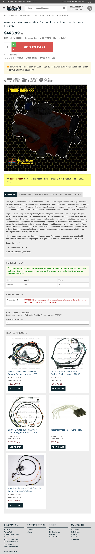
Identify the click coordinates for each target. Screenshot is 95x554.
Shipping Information (11, 534)
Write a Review (31, 57)
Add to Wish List (47, 57)
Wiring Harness (25, 15)
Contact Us (20, 2)
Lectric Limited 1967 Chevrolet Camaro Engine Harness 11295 (22, 372)
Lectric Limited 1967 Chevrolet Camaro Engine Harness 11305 (22, 431)
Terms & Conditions (11, 547)
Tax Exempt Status (10, 537)
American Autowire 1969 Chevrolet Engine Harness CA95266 (25, 489)
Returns (29, 532)
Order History (75, 532)
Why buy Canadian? (11, 539)
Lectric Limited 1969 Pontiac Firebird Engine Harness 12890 (65, 372)
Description (10, 194)
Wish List (74, 534)
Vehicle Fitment (25, 194)
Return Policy (8, 532)
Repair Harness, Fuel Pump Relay (66, 429)
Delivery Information (11, 542)
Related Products (73, 194)
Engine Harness (62, 15)
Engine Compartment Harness (44, 15)
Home (6, 15)
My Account (75, 529)
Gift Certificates (54, 532)
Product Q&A (56, 194)
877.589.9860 (8, 2)
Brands (51, 529)
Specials (52, 534)
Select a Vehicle (16, 178)
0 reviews (19, 57)
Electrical (14, 15)
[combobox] (47, 323)
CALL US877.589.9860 (48, 79)
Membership (75, 539)
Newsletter (75, 537)
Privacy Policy (9, 544)
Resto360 (7, 529)
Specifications (41, 194)
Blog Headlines (54, 537)
